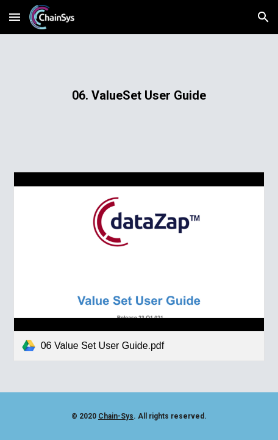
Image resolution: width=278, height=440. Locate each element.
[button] (14, 17)
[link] (139, 266)
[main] (139, 95)
